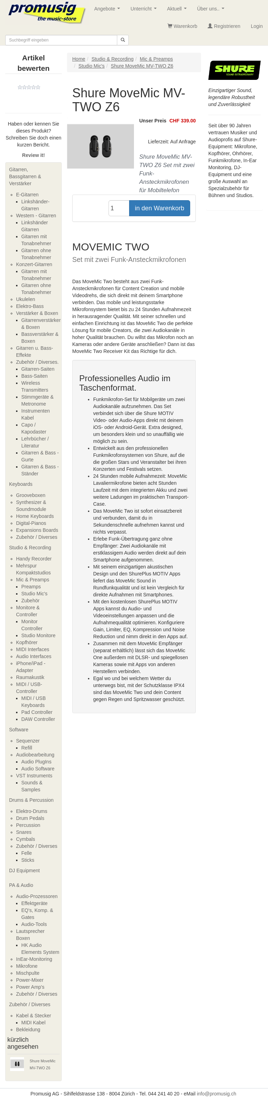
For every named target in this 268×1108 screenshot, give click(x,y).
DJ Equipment (24, 870)
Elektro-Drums (31, 811)
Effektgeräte (34, 903)
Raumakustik (30, 677)
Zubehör (30, 600)
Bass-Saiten (34, 376)
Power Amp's (30, 987)
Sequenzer (28, 741)
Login (257, 26)
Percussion (28, 825)
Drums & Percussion (31, 800)
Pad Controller (37, 712)
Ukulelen (25, 299)
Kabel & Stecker (33, 1015)
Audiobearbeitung (35, 754)
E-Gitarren (27, 194)
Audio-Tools (34, 924)
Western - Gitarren (36, 215)
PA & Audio (21, 885)
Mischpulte (27, 973)
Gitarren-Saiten (37, 369)
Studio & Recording (30, 547)
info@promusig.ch (216, 1093)
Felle (26, 853)
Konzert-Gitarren (34, 264)
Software (18, 729)
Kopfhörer (26, 642)
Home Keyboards (35, 516)
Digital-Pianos (31, 523)
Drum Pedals (30, 818)
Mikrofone (26, 966)
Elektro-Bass (30, 306)
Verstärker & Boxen (37, 313)
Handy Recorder (34, 558)
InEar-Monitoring (34, 959)
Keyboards (20, 484)
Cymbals (25, 839)
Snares (23, 832)
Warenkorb (183, 26)
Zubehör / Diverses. (37, 362)
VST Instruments (34, 775)
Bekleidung (28, 1029)
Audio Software (37, 768)
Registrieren (224, 26)
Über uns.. (212, 10)
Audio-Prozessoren (37, 896)
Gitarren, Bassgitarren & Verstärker (25, 176)
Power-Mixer (30, 980)
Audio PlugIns (36, 761)
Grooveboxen (30, 495)
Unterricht (145, 10)
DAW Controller (38, 719)
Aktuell (178, 10)
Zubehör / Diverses (36, 537)
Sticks (27, 860)
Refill (26, 748)
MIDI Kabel (33, 1022)
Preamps (31, 586)
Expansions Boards (37, 530)
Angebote (108, 10)
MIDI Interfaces (32, 649)
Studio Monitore (38, 635)
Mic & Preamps (32, 579)
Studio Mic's (34, 593)
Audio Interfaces (33, 656)
